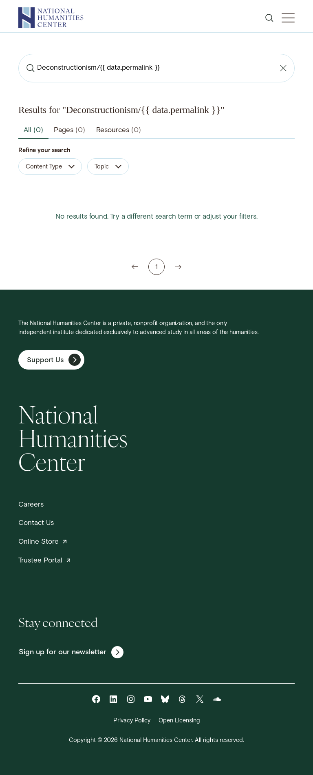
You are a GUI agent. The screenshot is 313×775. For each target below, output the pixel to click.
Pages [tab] (69, 130)
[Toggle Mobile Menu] (288, 17)
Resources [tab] (118, 130)
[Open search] (269, 18)
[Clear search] (283, 68)
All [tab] (33, 130)
